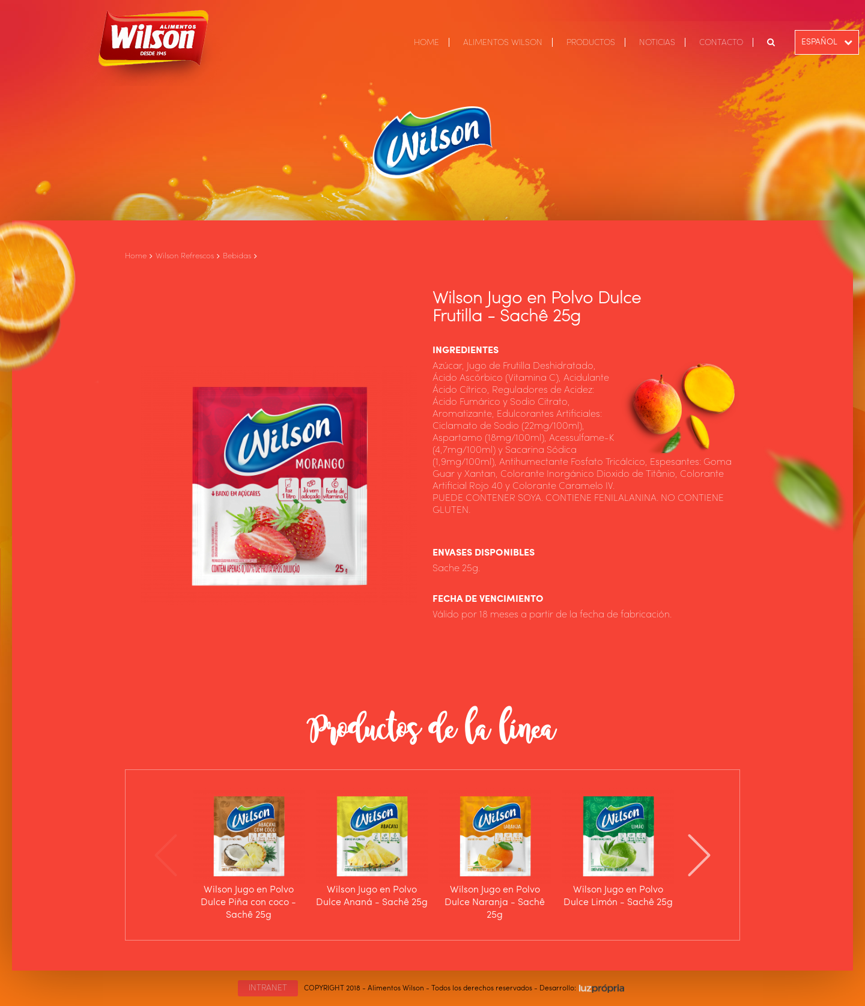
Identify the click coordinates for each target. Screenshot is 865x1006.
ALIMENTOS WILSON (502, 42)
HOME (426, 42)
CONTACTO (721, 42)
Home (136, 256)
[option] (248, 855)
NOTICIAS (657, 42)
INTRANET (268, 988)
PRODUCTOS (590, 42)
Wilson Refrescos (185, 256)
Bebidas (237, 256)
